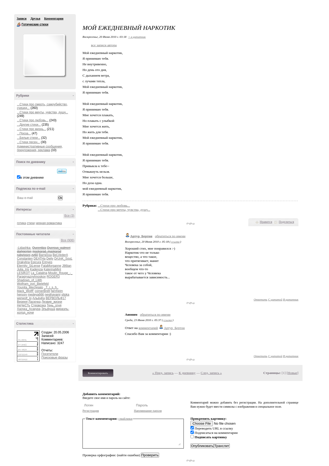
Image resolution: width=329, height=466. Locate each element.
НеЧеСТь (23, 305)
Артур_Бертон (141, 236)
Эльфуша (48, 309)
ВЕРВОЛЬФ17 (56, 298)
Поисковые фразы (54, 357)
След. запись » (211, 373)
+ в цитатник (137, 36)
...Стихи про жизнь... (31, 129)
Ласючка (35, 302)
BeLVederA (60, 255)
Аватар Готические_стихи (44, 55)
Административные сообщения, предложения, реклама (40, 148)
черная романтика (49, 223)
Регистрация (91, 411)
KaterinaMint (52, 269)
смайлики (125, 419)
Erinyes (47, 262)
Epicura (36, 262)
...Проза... (24, 133)
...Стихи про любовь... (32, 120)
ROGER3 (53, 276)
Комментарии (53, 18)
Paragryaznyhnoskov (31, 276)
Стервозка (38, 305)
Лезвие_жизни (52, 302)
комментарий (148, 328)
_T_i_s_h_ (51, 287)
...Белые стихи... (28, 138)
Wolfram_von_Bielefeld (33, 284)
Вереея (22, 302)
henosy (22, 294)
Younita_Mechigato (30, 287)
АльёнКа (38, 298)
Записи (21, 18)
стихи (31, 223)
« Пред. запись (163, 373)
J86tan (66, 266)
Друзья (35, 18)
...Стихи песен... (28, 142)
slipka (65, 294)
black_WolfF (25, 291)
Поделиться (286, 222)
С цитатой (275, 299)
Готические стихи (19, 25)
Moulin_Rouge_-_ (60, 273)
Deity (50, 258)
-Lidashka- (24, 248)
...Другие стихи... (29, 124)
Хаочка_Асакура (28, 309)
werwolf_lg (24, 298)
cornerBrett (42, 291)
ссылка (175, 241)
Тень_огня (54, 305)
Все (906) (67, 240)
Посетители (49, 354)
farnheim (57, 291)
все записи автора (104, 45)
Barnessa (45, 255)
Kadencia (36, 269)
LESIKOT (23, 273)
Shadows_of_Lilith (29, 280)
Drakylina (23, 262)
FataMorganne (51, 266)
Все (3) (69, 215)
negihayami (52, 294)
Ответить (260, 299)
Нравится (266, 222)
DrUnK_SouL (63, 258)
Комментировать (98, 372)
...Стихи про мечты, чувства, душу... (42, 112)
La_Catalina (39, 273)
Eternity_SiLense (28, 266)
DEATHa (39, 258)
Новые (292, 373)
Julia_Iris (23, 269)
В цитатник (290, 299)
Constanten (25, 258)
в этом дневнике (32, 177)
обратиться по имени (170, 236)
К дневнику (187, 373)
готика (21, 223)
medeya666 (36, 294)
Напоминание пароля (148, 411)
